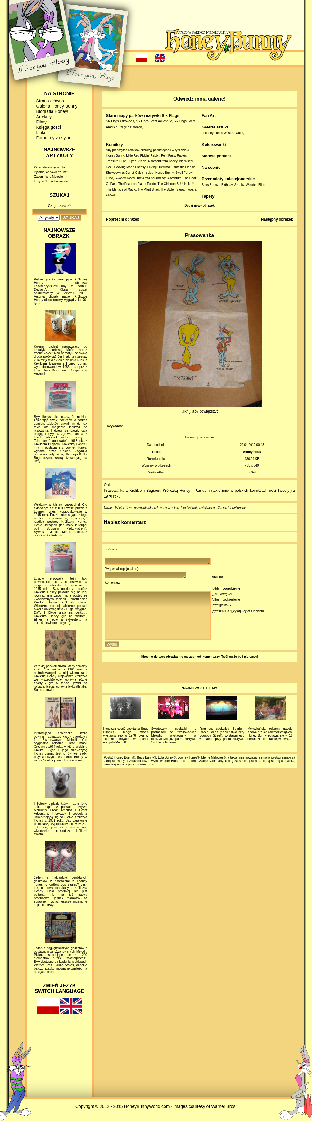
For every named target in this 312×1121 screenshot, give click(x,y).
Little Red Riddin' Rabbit (142, 155)
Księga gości (48, 127)
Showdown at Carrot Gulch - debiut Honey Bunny (140, 172)
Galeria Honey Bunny (57, 106)
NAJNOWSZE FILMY (200, 699)
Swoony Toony (125, 178)
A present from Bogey (162, 161)
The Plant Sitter (148, 189)
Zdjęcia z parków (130, 127)
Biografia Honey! (52, 111)
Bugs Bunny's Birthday (217, 184)
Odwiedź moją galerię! (199, 98)
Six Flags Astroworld (120, 121)
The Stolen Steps (172, 189)
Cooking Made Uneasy (129, 167)
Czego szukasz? (59, 206)
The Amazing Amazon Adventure (158, 178)
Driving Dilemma (158, 167)
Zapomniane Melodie (48, 176)
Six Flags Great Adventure (154, 121)
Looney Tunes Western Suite (223, 133)
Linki (40, 132)
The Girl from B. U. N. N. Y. (176, 184)
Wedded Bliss (255, 184)
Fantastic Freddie (184, 167)
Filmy (41, 121)
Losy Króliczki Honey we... (52, 181)
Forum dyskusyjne (54, 137)
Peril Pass (168, 155)
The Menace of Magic (121, 189)
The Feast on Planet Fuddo (137, 184)
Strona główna (50, 100)
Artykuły (44, 116)
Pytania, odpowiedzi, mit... (52, 172)
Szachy (239, 184)
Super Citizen (137, 161)
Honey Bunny (115, 155)
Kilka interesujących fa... (51, 167)
